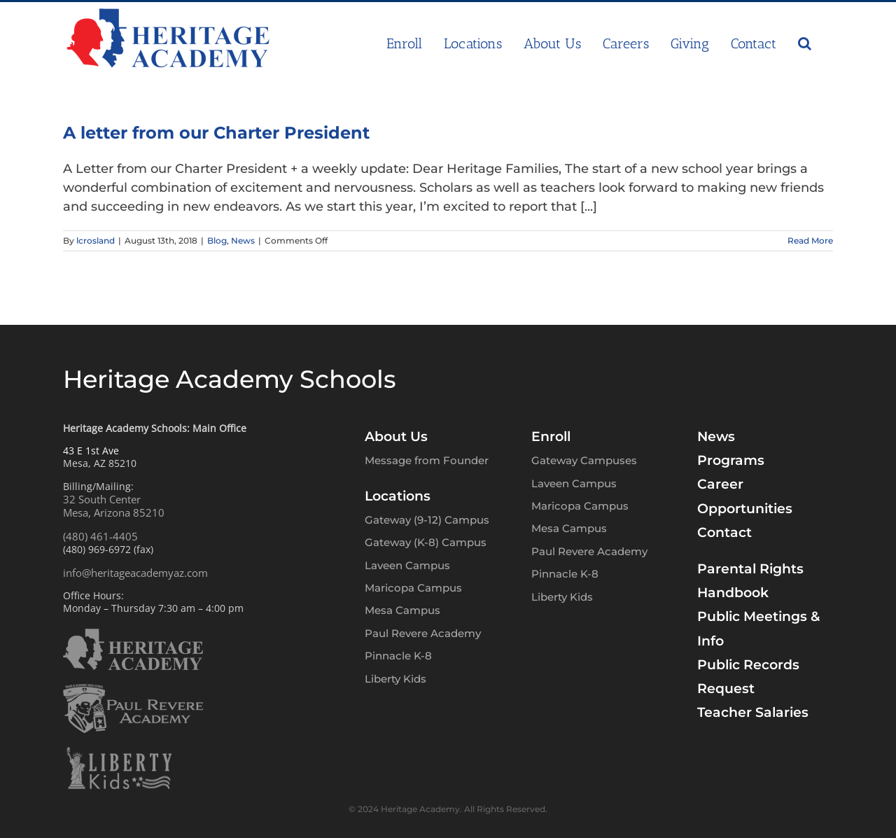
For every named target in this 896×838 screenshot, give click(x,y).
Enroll (550, 436)
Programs (730, 460)
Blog (217, 240)
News (243, 240)
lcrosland (95, 240)
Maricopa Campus (413, 587)
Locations (397, 496)
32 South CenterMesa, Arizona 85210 (113, 506)
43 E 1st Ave (91, 450)
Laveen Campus (407, 565)
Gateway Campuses (584, 460)
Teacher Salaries (752, 712)
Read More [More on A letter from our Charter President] (810, 240)
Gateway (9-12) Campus (427, 519)
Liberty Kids (395, 678)
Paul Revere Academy (423, 633)
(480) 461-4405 (100, 536)
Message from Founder (427, 460)
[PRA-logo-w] (133, 690)
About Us (396, 436)
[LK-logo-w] (119, 753)
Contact (724, 532)
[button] (804, 43)
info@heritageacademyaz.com (135, 573)
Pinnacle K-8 (398, 655)
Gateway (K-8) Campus (425, 542)
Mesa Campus (402, 610)
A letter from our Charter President (216, 133)
